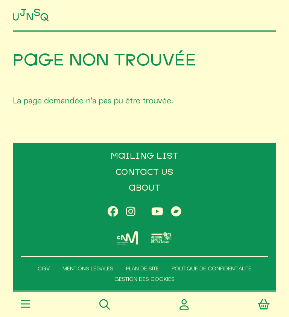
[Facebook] (113, 212)
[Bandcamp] (176, 212)
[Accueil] (31, 15)
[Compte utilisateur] (184, 304)
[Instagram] (130, 212)
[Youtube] (157, 212)
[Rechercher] (104, 304)
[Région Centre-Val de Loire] (161, 237)
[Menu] (25, 304)
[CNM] (127, 238)
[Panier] (263, 304)
